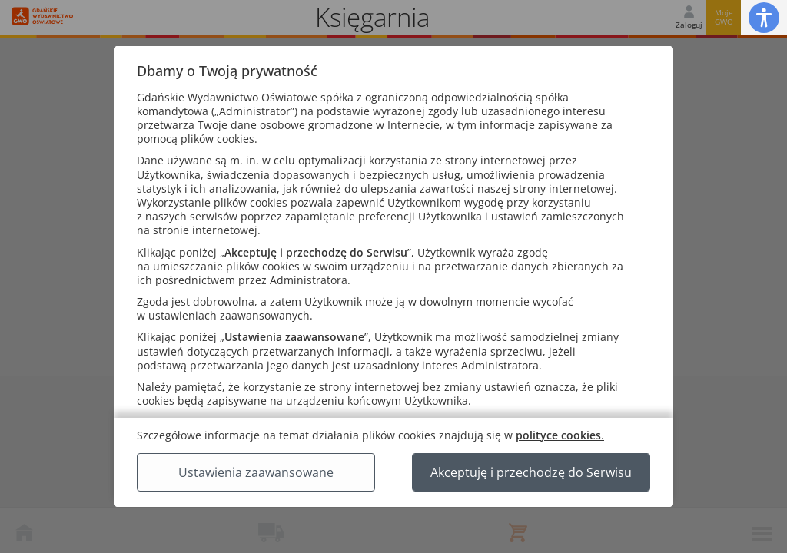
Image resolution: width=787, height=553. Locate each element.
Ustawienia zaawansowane (256, 472)
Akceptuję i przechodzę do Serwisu (531, 472)
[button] (764, 17)
